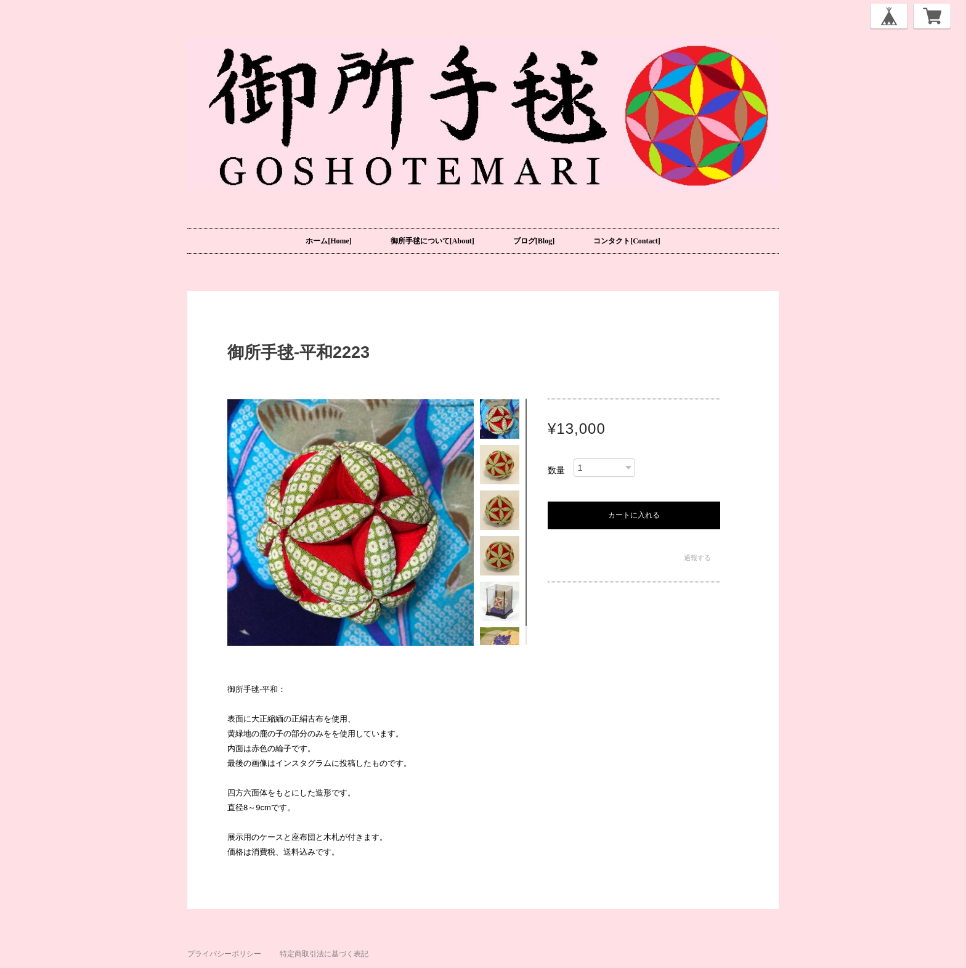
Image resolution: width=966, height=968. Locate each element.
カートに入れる (634, 515)
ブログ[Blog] (533, 241)
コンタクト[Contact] (626, 241)
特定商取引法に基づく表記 (324, 954)
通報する (697, 557)
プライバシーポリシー (224, 954)
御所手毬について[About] (432, 241)
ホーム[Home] (329, 241)
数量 (556, 470)
